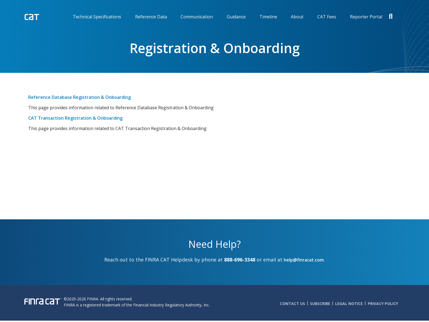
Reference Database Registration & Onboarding (79, 97)
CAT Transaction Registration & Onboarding (75, 118)
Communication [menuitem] (197, 17)
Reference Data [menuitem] (151, 17)
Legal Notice (349, 303)
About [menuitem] (297, 17)
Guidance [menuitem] (236, 17)
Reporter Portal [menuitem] (366, 17)
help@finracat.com (304, 260)
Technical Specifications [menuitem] (97, 17)
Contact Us (292, 303)
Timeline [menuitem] (268, 17)
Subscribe (320, 303)
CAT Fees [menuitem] (326, 17)
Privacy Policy (383, 303)
